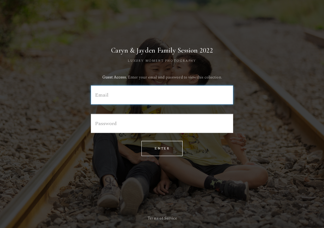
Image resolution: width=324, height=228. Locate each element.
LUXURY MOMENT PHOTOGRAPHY (162, 60)
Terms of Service (162, 218)
